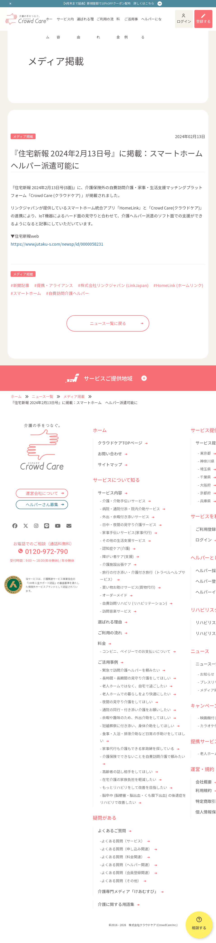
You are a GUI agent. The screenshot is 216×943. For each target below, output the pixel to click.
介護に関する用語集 (116, 904)
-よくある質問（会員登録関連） (126, 872)
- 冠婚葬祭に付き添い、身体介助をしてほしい (137, 725)
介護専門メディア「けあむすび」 (128, 891)
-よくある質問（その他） (120, 880)
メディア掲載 (23, 136)
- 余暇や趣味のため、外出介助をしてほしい (135, 717)
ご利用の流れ (105, 22)
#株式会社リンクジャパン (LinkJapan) (113, 285)
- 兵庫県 (204, 500)
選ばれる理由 (85, 22)
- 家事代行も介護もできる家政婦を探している (137, 748)
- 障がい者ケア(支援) (117, 556)
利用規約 (204, 790)
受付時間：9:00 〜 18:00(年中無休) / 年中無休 (42, 560)
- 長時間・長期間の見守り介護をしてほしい (135, 678)
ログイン (184, 21)
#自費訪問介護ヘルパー (67, 293)
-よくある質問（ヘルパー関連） (126, 864)
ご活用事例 (131, 22)
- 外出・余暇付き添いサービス (124, 516)
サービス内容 (65, 22)
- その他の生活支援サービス (123, 540)
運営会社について (42, 493)
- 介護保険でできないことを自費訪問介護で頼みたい (142, 756)
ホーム (49, 22)
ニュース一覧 (42, 396)
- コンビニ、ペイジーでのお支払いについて (135, 651)
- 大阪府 (204, 485)
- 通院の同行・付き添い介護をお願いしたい (135, 709)
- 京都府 (204, 493)
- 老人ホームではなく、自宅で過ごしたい (133, 686)
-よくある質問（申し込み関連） (126, 848)
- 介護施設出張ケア (115, 564)
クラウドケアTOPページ (120, 443)
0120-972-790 (43, 551)
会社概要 (204, 782)
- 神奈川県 (206, 461)
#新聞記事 (20, 285)
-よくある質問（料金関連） (122, 856)
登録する (203, 21)
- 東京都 (204, 453)
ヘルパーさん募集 (42, 504)
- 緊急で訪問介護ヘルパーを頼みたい (130, 670)
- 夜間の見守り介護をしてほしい (126, 701)
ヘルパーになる (151, 22)
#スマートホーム (26, 293)
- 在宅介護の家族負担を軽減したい (128, 779)
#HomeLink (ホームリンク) (178, 285)
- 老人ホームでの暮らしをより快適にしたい (135, 693)
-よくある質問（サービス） (122, 841)
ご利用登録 (206, 529)
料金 (118, 22)
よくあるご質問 (112, 830)
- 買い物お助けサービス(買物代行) (127, 587)
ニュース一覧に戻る (108, 323)
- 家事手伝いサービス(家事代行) (126, 532)
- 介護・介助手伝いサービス (123, 500)
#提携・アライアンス (53, 285)
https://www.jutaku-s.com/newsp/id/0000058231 (57, 244)
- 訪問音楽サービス (115, 611)
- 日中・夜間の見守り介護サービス (128, 524)
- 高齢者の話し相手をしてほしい (126, 771)
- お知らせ (206, 674)
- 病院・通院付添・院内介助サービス (130, 508)
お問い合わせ (110, 453)
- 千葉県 (204, 477)
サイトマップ (110, 464)
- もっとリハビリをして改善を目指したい (133, 787)
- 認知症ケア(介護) (115, 548)
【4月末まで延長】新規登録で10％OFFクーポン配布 (108, 3)
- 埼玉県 (204, 469)
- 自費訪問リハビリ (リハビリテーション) (133, 603)
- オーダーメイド (113, 595)
